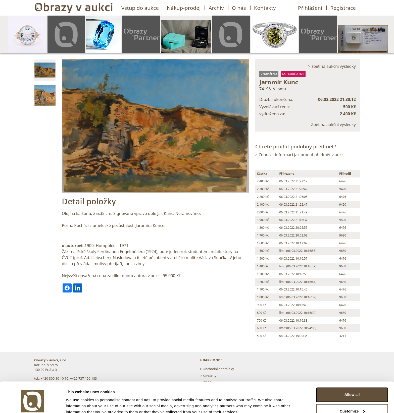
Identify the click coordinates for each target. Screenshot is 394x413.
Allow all (352, 372)
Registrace (343, 7)
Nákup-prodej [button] (184, 7)
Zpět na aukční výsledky (333, 124)
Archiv (216, 7)
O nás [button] (239, 7)
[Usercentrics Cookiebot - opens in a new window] (33, 403)
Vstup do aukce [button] (140, 7)
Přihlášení (310, 7)
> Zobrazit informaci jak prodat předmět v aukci (299, 154)
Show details (77, 403)
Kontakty (265, 7)
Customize (352, 388)
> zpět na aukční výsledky (332, 66)
